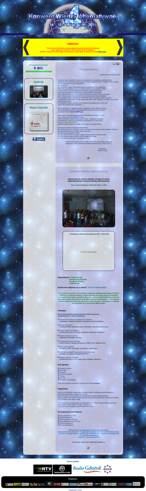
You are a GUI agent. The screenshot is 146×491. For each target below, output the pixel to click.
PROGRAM (51, 34)
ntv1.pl (101, 115)
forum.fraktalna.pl (76, 112)
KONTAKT (113, 34)
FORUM (77, 34)
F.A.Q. (37, 34)
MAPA (92, 34)
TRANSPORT (104, 34)
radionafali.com (78, 117)
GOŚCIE (43, 34)
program (97, 383)
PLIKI (97, 34)
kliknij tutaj (102, 52)
